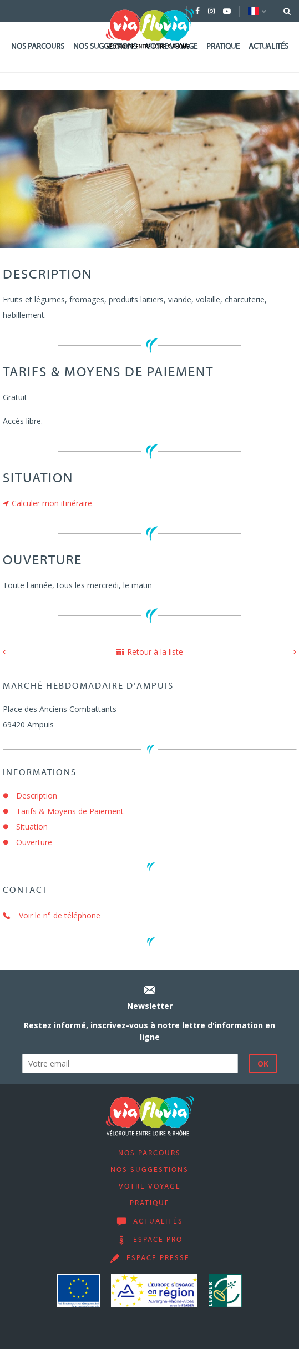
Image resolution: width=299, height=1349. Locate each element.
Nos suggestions (149, 1170)
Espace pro (158, 1240)
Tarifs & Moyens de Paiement (70, 811)
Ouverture (34, 842)
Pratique (223, 47)
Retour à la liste (149, 651)
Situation (32, 826)
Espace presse (158, 1258)
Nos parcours (37, 47)
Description (36, 795)
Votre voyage (150, 1187)
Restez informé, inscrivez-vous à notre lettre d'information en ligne (149, 1031)
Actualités (268, 47)
